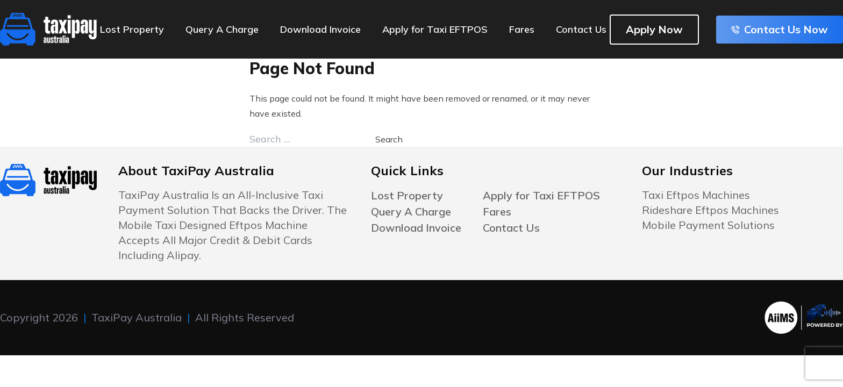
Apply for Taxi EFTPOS (435, 29)
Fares (521, 29)
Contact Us (581, 29)
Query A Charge (222, 29)
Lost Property (132, 29)
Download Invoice (320, 29)
